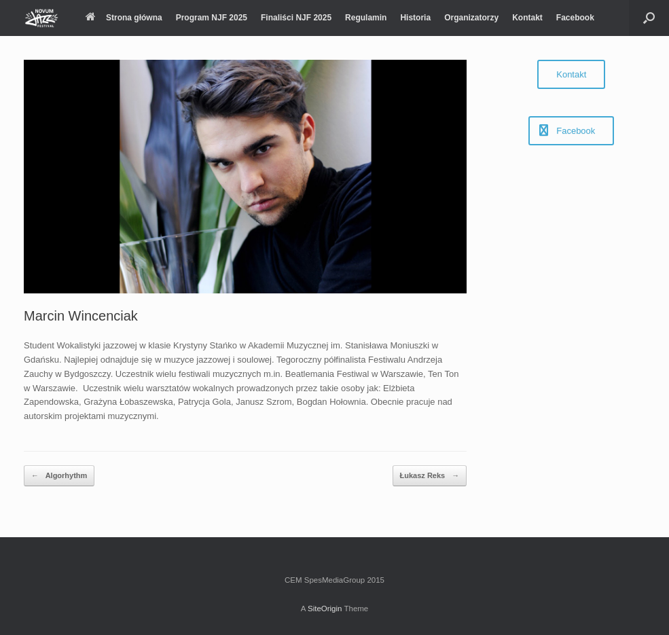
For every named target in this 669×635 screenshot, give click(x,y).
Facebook (575, 17)
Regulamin (365, 17)
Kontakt (527, 17)
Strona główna (124, 17)
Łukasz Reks (430, 476)
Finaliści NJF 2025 (296, 17)
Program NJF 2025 (211, 17)
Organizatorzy (471, 17)
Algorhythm (59, 476)
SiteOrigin (325, 608)
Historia (415, 17)
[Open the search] (649, 18)
